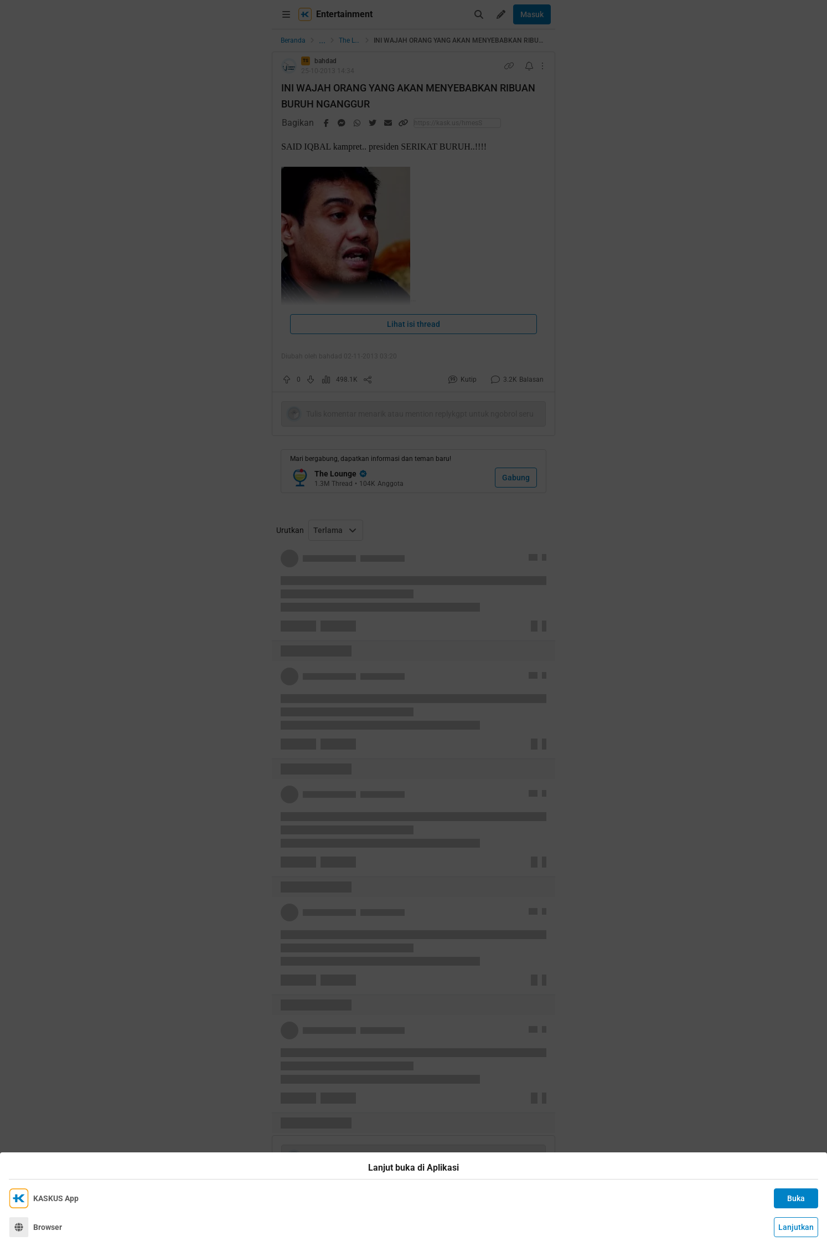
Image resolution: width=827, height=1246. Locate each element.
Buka (796, 1198)
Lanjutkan (796, 1227)
